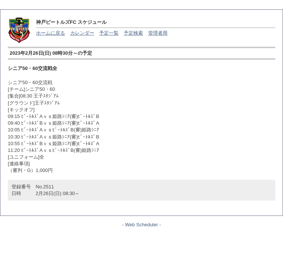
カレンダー (82, 33)
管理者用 (157, 33)
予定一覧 (108, 33)
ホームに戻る (50, 33)
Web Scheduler (141, 224)
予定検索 (133, 33)
